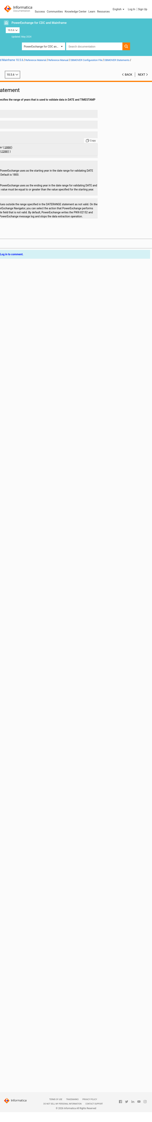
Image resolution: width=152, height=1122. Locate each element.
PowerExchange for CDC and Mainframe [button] (44, 46)
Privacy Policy (89, 1099)
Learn (91, 11)
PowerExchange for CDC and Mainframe (39, 23)
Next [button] (141, 74)
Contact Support (94, 1104)
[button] (119, 9)
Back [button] (128, 74)
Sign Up (142, 9)
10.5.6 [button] (13, 30)
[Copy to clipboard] (101, 140)
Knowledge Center (75, 11)
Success (40, 11)
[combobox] (94, 46)
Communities (55, 11)
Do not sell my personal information (62, 1104)
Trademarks (72, 1099)
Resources (103, 11)
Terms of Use (55, 1099)
